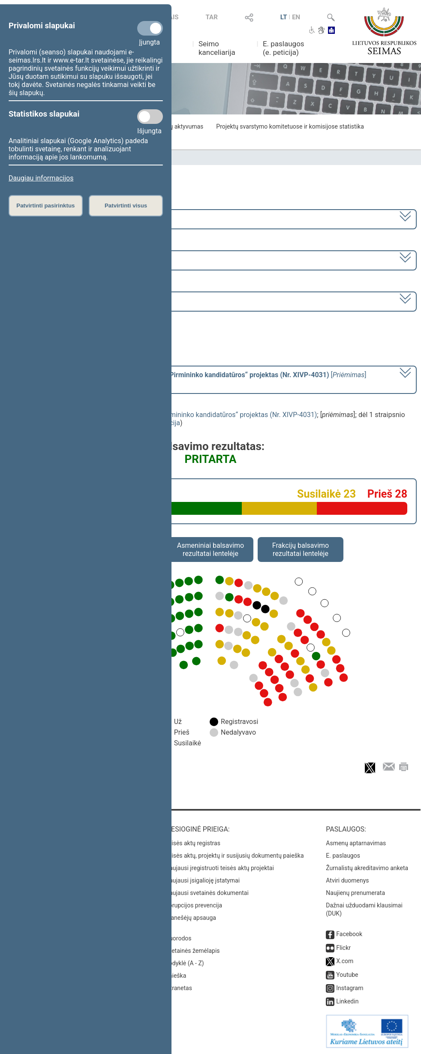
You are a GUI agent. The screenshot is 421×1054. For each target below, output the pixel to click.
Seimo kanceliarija (216, 48)
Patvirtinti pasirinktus (45, 205)
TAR (212, 17)
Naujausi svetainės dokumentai (207, 892)
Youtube (347, 974)
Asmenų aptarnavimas (356, 843)
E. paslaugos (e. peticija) (283, 48)
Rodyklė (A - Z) (184, 963)
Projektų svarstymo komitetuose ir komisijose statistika (290, 126)
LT (283, 17)
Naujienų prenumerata (355, 892)
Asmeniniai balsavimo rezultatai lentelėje (210, 549)
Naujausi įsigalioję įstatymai (202, 880)
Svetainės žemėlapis (192, 950)
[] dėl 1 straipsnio (188, 379)
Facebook (349, 934)
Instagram (349, 988)
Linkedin (347, 1001)
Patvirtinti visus (126, 205)
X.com (344, 961)
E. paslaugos (343, 855)
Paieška (175, 975)
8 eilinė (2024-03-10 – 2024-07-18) (61, 259)
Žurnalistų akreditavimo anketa (367, 868)
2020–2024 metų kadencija (51, 218)
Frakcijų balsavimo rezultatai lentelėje (300, 549)
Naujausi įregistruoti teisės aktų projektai (219, 868)
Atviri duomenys (347, 880)
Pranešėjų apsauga (190, 917)
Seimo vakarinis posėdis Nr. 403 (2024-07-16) (78, 301)
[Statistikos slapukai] (150, 116)
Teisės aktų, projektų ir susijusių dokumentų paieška (234, 855)
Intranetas (178, 988)
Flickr (343, 947)
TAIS (171, 17)
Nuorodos (178, 938)
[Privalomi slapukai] (150, 28)
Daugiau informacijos (41, 178)
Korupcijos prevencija (193, 905)
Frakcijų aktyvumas (177, 126)
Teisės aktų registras (192, 843)
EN (296, 17)
